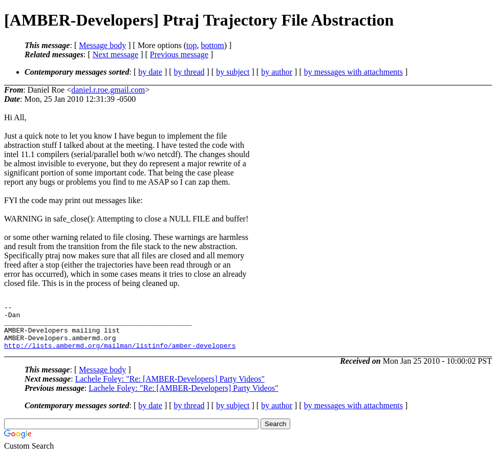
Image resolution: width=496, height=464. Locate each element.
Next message (115, 54)
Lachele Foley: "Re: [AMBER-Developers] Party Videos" (170, 388)
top (191, 45)
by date (150, 72)
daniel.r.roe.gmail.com (108, 89)
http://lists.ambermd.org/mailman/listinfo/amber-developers (119, 354)
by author (276, 72)
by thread (189, 72)
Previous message (179, 54)
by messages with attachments (353, 72)
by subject (232, 72)
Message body (102, 45)
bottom (212, 45)
